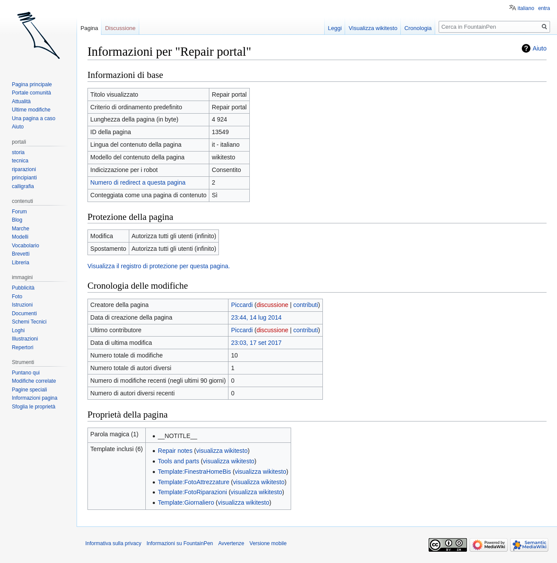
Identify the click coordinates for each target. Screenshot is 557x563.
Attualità (21, 101)
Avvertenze (231, 543)
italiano (526, 8)
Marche (20, 229)
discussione (272, 304)
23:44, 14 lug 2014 (256, 317)
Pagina (89, 28)
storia (18, 152)
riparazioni (24, 169)
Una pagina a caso (33, 118)
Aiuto (540, 48)
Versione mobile (267, 543)
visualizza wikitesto (222, 450)
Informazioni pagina (34, 398)
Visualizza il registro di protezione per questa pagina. (158, 266)
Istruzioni (22, 305)
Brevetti (21, 254)
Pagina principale (32, 84)
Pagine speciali (29, 390)
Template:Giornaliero (186, 502)
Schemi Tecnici (29, 322)
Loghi (18, 330)
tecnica (20, 161)
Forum (19, 212)
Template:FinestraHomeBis (194, 471)
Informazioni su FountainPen (180, 543)
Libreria (20, 263)
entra (544, 8)
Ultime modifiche (31, 110)
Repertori (22, 347)
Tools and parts (178, 461)
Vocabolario (25, 246)
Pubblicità (23, 288)
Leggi (335, 28)
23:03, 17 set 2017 (256, 342)
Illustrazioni (25, 339)
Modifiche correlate (34, 381)
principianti (24, 178)
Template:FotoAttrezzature (193, 482)
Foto (17, 296)
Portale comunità (31, 93)
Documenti (24, 313)
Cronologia (418, 28)
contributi (305, 304)
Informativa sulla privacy (113, 543)
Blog (17, 220)
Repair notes (175, 450)
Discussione (120, 28)
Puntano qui (26, 373)
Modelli (20, 237)
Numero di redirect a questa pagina (138, 182)
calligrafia (23, 186)
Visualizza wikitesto (373, 28)
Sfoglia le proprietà (33, 407)
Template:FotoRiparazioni (192, 492)
